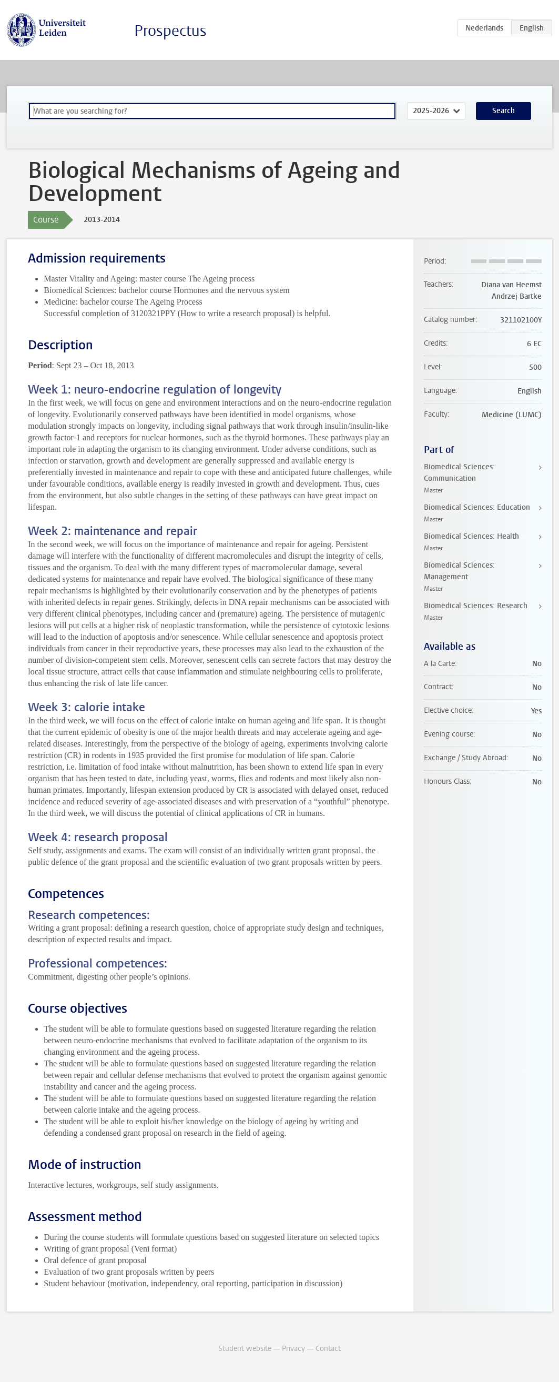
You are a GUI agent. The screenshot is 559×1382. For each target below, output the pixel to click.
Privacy (293, 1349)
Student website (244, 1349)
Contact (328, 1349)
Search (503, 111)
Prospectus (170, 31)
